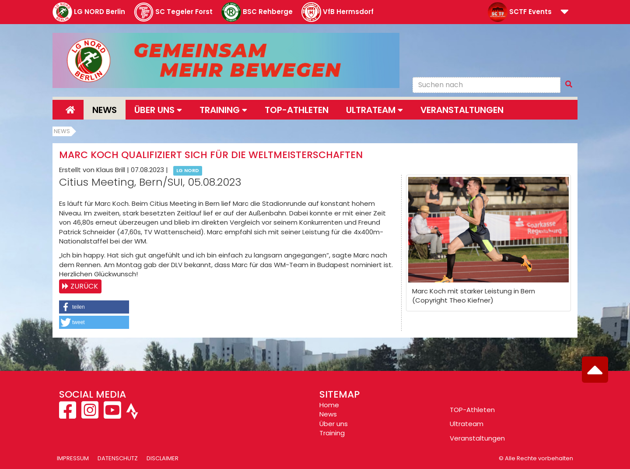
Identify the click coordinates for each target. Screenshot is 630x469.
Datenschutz (118, 458)
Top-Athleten (297, 110)
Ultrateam (466, 423)
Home (329, 404)
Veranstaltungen (462, 110)
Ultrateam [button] (374, 110)
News (104, 110)
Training (332, 432)
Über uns (333, 423)
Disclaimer (162, 458)
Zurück (84, 286)
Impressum (73, 458)
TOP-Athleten (472, 409)
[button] (564, 12)
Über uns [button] (158, 110)
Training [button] (223, 110)
